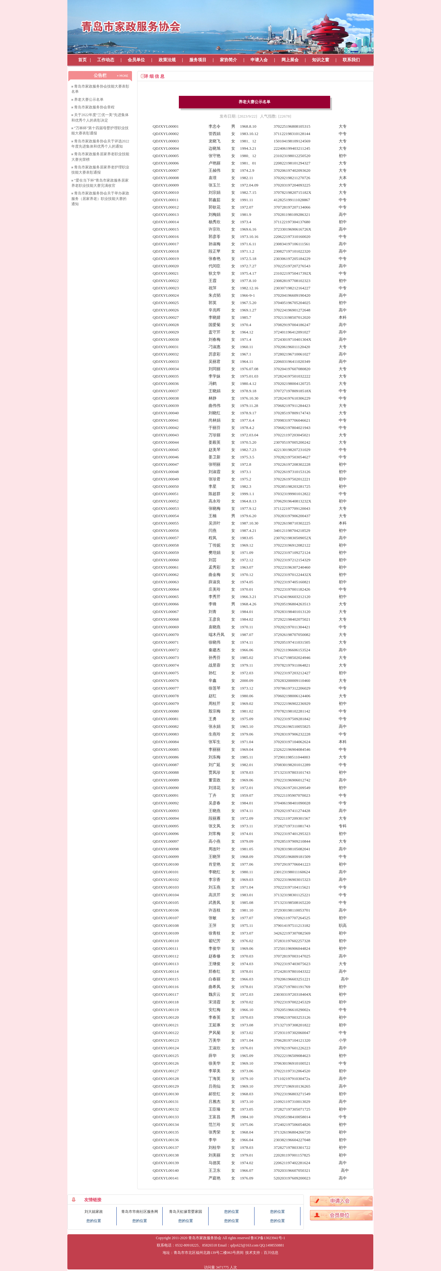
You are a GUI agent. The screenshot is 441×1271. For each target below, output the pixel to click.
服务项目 (197, 60)
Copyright (163, 1238)
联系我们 (351, 60)
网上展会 (290, 60)
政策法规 (167, 60)
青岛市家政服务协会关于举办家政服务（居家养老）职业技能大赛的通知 (100, 198)
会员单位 (136, 60)
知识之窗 (320, 60)
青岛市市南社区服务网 (139, 1211)
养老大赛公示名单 (89, 99)
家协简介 (228, 60)
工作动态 (105, 60)
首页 (82, 60)
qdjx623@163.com (244, 1245)
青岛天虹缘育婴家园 (185, 1211)
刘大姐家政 (94, 1211)
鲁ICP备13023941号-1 (268, 1238)
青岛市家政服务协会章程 (94, 107)
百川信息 (271, 1252)
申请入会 (259, 60)
